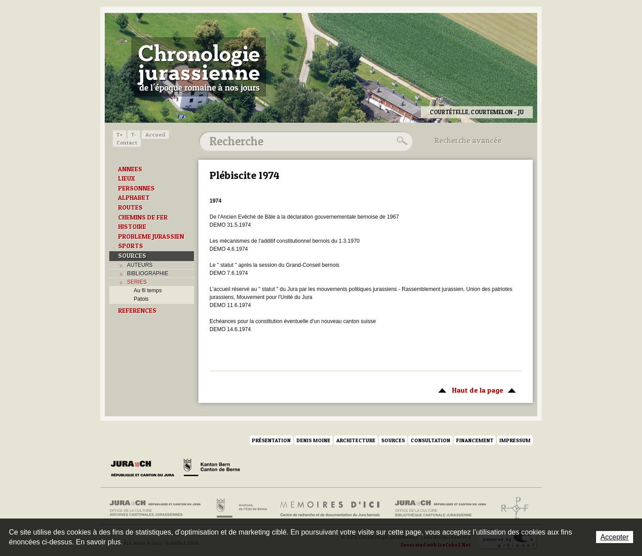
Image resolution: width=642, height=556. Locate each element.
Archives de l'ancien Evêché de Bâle (512, 508)
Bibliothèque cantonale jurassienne (441, 508)
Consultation (430, 440)
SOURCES (132, 256)
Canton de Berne (212, 469)
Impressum (515, 440)
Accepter (615, 537)
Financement (475, 440)
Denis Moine (313, 440)
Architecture (355, 440)
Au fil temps (148, 290)
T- (133, 134)
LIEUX (126, 178)
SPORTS (130, 246)
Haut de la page (475, 389)
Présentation (271, 440)
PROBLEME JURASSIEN (151, 236)
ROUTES (130, 207)
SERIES (137, 282)
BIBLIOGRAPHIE (148, 273)
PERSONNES (136, 188)
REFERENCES (137, 311)
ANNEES (130, 169)
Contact (126, 142)
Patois (141, 299)
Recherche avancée (468, 140)
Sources (393, 440)
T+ (119, 134)
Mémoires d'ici (330, 508)
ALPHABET (134, 198)
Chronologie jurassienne (199, 66)
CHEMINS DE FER (143, 217)
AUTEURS (139, 265)
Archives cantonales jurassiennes (158, 508)
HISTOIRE (132, 227)
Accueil (155, 134)
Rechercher (401, 141)
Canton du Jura (145, 469)
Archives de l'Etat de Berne (241, 508)
